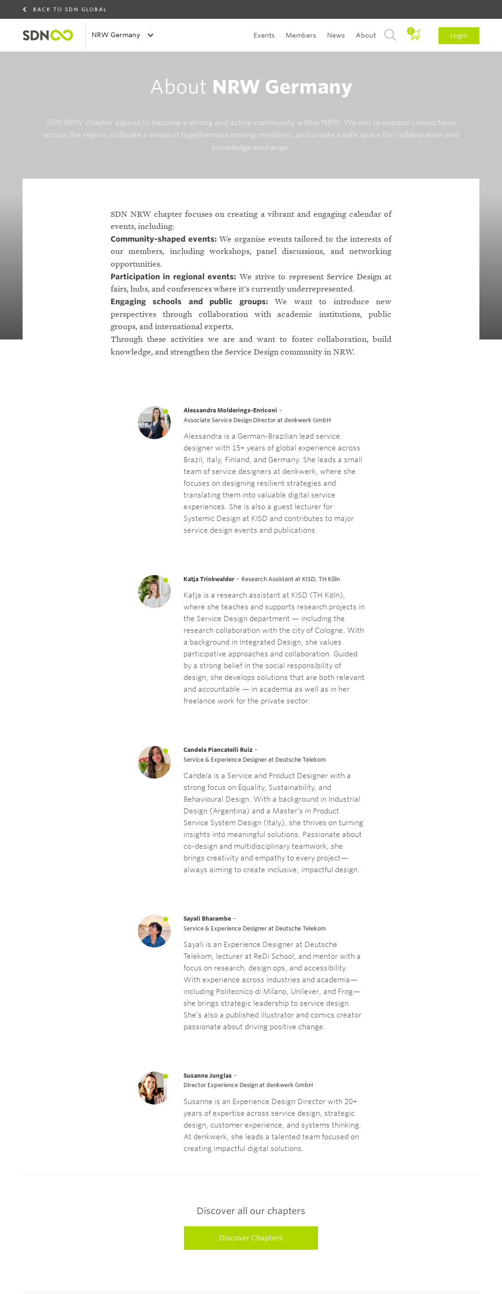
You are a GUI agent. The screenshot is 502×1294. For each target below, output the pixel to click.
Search (390, 35)
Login (459, 35)
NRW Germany (117, 35)
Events (264, 35)
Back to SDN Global (70, 9)
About (366, 35)
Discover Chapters (251, 1270)
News (336, 35)
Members (301, 35)
